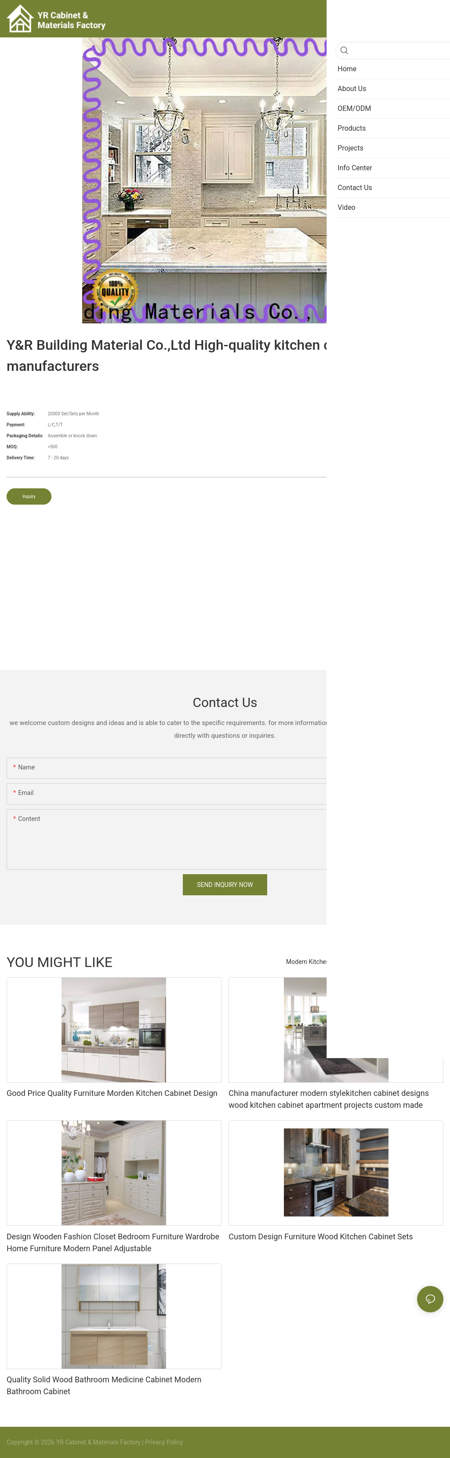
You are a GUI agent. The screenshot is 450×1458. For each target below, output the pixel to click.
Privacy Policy (164, 1442)
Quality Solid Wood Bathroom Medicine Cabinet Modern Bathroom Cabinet (104, 1385)
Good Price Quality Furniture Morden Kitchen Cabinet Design (112, 1093)
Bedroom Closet (383, 961)
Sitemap (195, 1442)
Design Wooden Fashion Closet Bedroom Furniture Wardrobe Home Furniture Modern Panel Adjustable (113, 1242)
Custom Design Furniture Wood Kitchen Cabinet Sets (321, 1236)
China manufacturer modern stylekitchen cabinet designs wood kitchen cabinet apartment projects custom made (329, 1099)
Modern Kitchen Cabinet (319, 961)
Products (426, 961)
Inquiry (29, 496)
